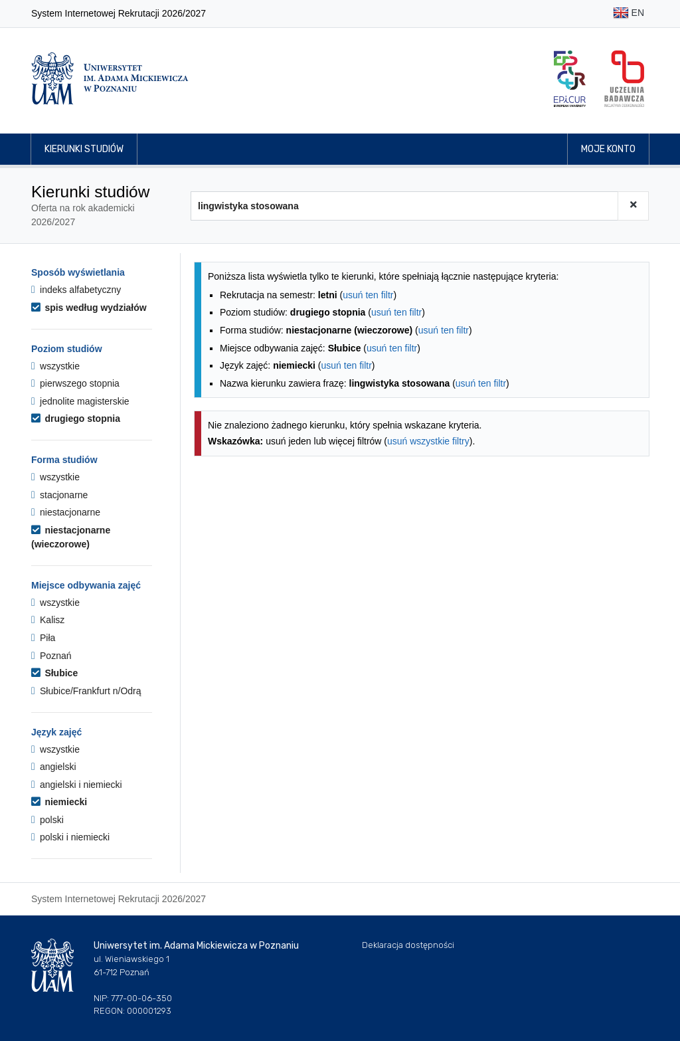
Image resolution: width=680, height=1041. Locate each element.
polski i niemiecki (70, 837)
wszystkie (55, 366)
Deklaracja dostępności (408, 945)
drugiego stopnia (75, 418)
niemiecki (59, 802)
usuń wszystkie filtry (428, 441)
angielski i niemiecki (76, 784)
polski (47, 819)
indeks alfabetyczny (76, 289)
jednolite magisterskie (80, 401)
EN (628, 14)
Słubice (54, 673)
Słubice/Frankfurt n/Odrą (86, 691)
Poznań (51, 655)
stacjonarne (59, 495)
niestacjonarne (65, 512)
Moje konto (608, 149)
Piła (43, 637)
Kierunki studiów (84, 149)
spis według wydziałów (89, 307)
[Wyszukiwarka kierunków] (404, 206)
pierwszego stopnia (75, 383)
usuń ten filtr (368, 295)
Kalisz (47, 620)
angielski (53, 766)
